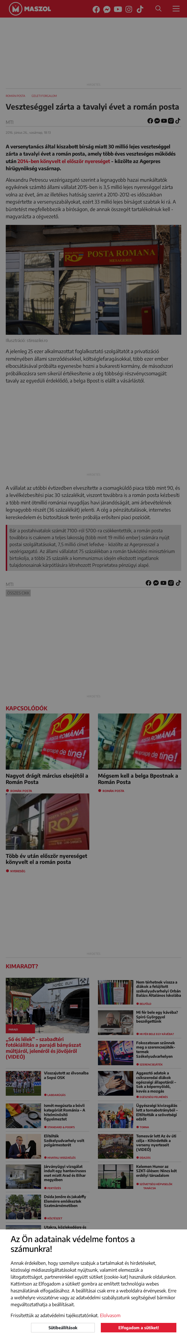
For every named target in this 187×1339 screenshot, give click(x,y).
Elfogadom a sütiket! (138, 1327)
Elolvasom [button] (110, 1315)
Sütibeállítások (63, 1327)
